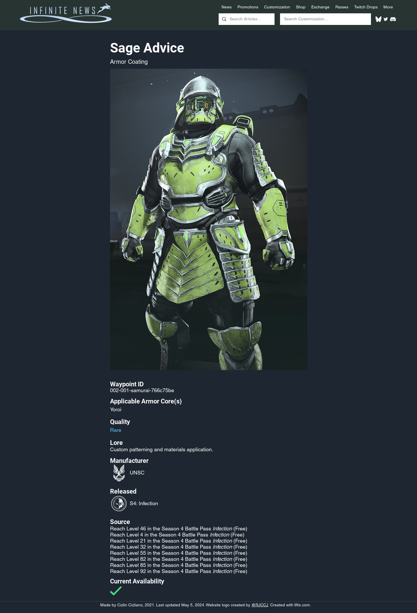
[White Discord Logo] (393, 19)
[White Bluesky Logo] (378, 19)
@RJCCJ (259, 605)
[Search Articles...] (246, 19)
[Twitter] (386, 19)
